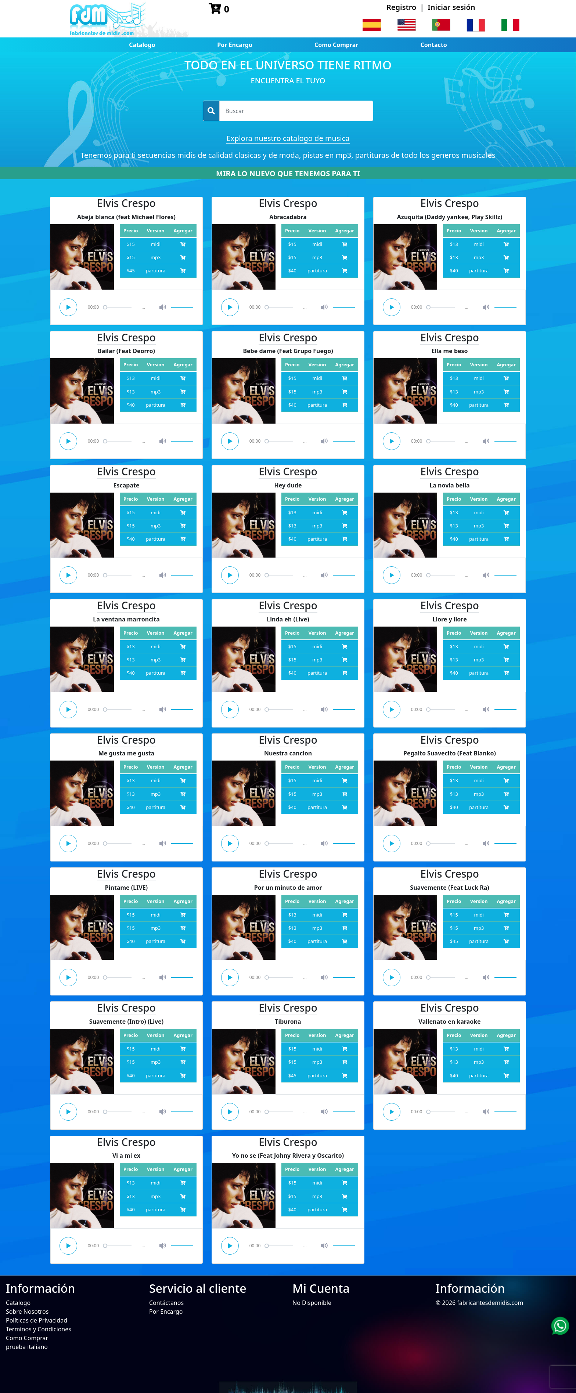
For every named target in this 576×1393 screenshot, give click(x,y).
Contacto (433, 45)
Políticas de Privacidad (36, 1320)
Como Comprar (336, 45)
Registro (401, 7)
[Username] (296, 111)
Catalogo (142, 45)
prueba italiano (27, 1347)
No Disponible (311, 1303)
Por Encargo (234, 45)
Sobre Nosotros (27, 1311)
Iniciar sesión (451, 7)
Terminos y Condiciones (38, 1329)
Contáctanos (166, 1303)
